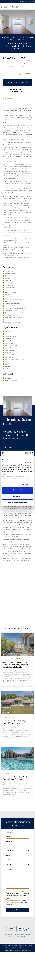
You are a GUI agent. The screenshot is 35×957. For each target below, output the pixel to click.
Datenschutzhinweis (19, 934)
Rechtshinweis (8, 934)
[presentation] (3, 22)
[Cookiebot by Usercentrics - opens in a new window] (25, 453)
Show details (25, 484)
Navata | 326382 (9, 717)
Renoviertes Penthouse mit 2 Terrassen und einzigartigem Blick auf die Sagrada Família (17, 664)
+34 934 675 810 (29, 1)
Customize (17, 496)
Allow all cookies (17, 490)
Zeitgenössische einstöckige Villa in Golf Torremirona (17, 722)
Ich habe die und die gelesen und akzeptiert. (17, 901)
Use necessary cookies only (17, 502)
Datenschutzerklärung (14, 902)
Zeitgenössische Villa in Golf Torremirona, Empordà (15, 778)
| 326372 (6, 773)
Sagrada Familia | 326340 (12, 659)
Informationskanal (21, 936)
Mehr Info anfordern (17, 82)
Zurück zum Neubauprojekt (10, 447)
